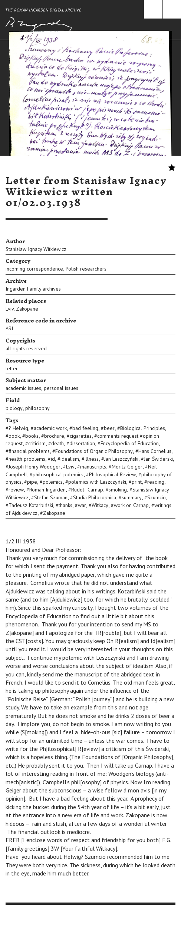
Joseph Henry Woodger (34, 466)
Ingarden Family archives (33, 288)
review (16, 489)
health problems (27, 459)
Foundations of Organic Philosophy (94, 451)
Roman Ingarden (47, 489)
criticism (37, 443)
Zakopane (27, 308)
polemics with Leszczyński (97, 482)
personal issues (61, 388)
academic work (50, 428)
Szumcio (156, 497)
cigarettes (81, 436)
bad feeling (85, 428)
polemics (53, 482)
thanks (65, 505)
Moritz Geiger (127, 466)
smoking (118, 489)
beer (109, 428)
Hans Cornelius (154, 451)
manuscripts (93, 466)
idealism (69, 459)
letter (12, 368)
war (82, 505)
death (57, 443)
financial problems (29, 451)
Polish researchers (86, 268)
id (53, 459)
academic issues (23, 388)
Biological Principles (142, 428)
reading (155, 482)
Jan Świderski (158, 459)
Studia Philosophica (94, 497)
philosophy (37, 408)
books (32, 436)
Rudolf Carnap (87, 489)
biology (14, 408)
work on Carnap (131, 505)
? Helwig (18, 428)
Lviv (10, 308)
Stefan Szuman (51, 497)
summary (132, 497)
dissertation (82, 443)
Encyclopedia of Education (130, 443)
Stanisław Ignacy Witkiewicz (36, 249)
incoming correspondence (34, 268)
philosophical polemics (58, 474)
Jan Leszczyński (121, 459)
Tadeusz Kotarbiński (31, 505)
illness (92, 459)
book (14, 436)
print (137, 482)
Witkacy (100, 505)
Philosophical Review (112, 474)
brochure (54, 436)
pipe (32, 482)
